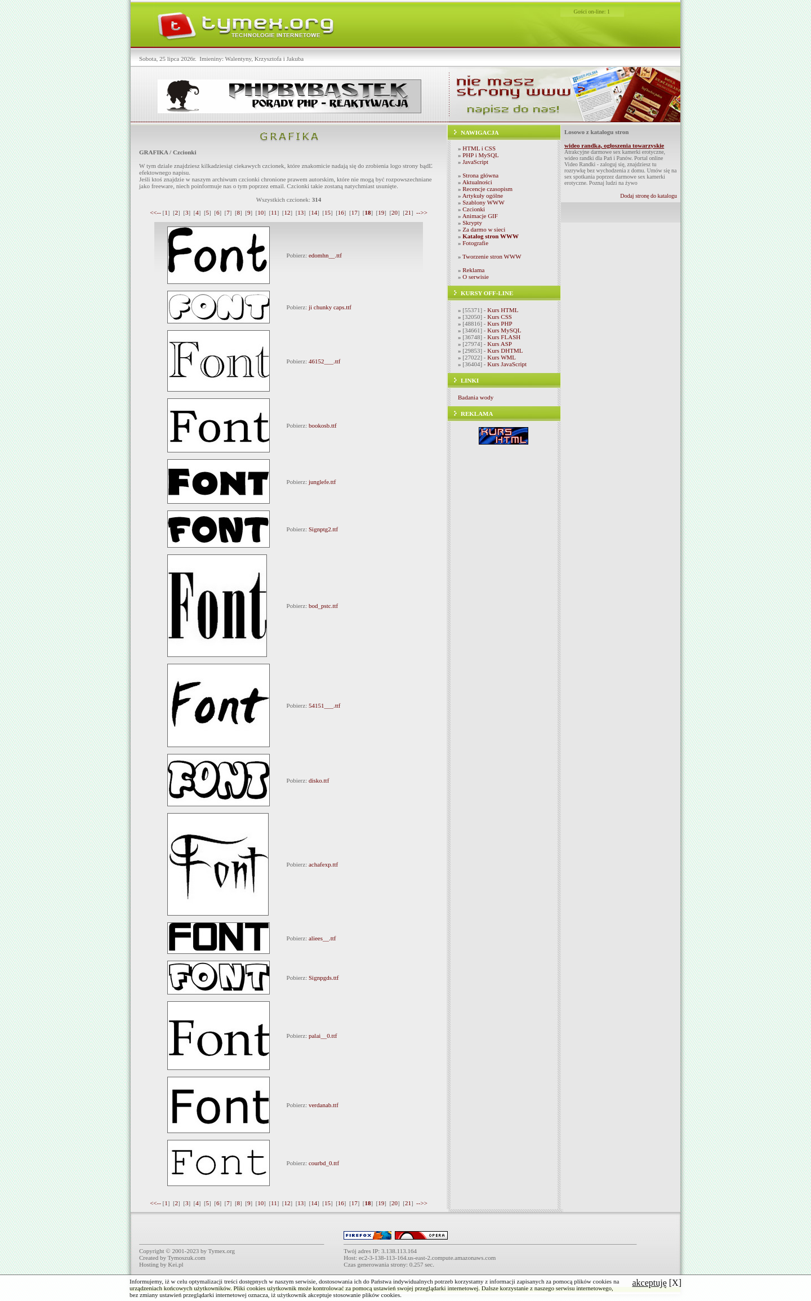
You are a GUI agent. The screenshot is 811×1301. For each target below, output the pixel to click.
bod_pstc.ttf (323, 605)
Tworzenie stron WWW (492, 256)
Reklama (473, 270)
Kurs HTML (502, 310)
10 (260, 212)
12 (287, 212)
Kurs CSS (499, 316)
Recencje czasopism (487, 188)
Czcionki (473, 209)
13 (300, 212)
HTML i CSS (479, 148)
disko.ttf (319, 780)
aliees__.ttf (322, 938)
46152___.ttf (325, 361)
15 (327, 212)
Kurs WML (501, 357)
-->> (421, 212)
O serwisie (475, 276)
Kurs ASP (499, 343)
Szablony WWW (483, 202)
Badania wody (475, 397)
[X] (656, 1282)
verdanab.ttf (323, 1105)
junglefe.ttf (322, 481)
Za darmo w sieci (483, 229)
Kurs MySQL (504, 330)
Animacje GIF (480, 215)
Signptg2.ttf (323, 529)
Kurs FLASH (503, 337)
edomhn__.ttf (325, 255)
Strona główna (480, 175)
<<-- (155, 212)
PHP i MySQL (480, 155)
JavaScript (475, 161)
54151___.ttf (325, 705)
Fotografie (475, 242)
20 (394, 212)
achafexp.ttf (323, 864)
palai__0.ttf (323, 1035)
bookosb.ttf (323, 425)
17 (354, 212)
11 (274, 212)
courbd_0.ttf (324, 1163)
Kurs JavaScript (507, 364)
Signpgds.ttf (323, 977)
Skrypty (472, 222)
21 (408, 212)
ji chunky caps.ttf (330, 307)
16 (341, 212)
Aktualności (477, 182)
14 (314, 212)
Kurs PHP (499, 323)
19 (381, 212)
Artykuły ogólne (482, 195)
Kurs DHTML (505, 350)
